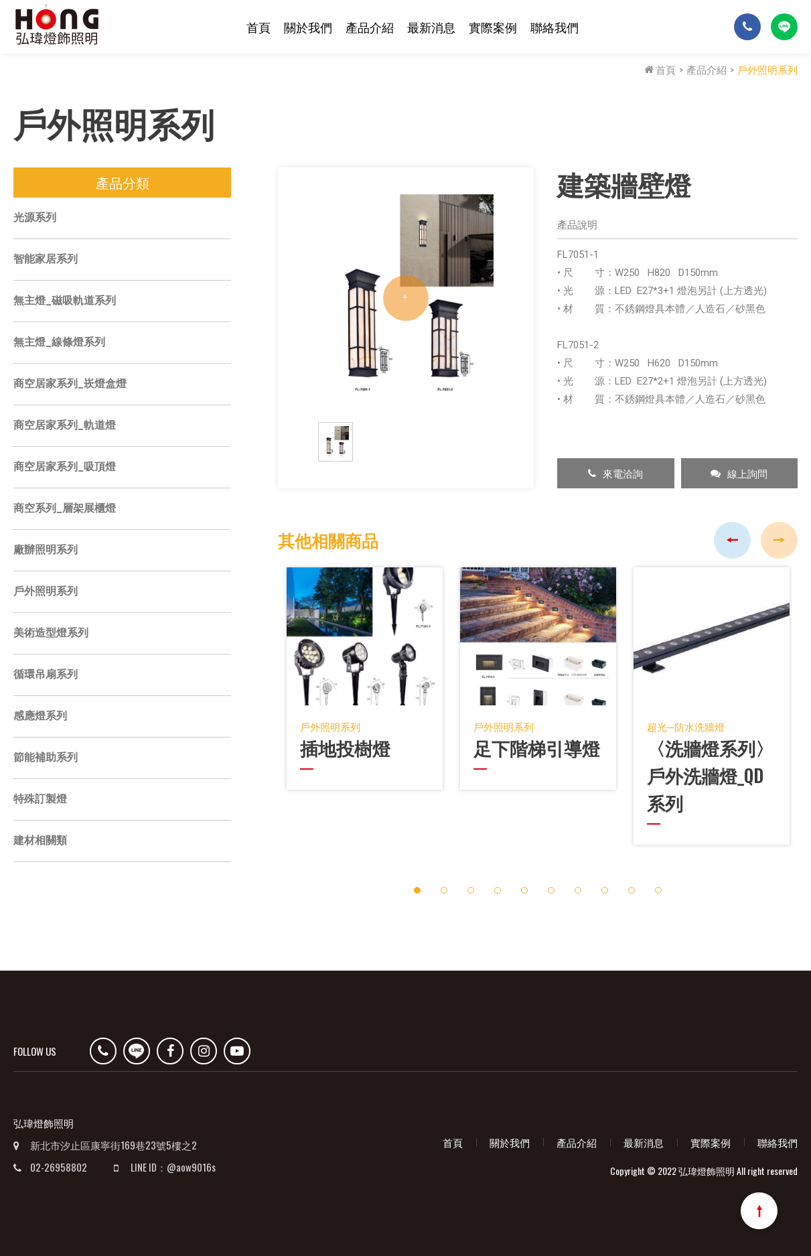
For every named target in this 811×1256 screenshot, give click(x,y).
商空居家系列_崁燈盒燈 (70, 384)
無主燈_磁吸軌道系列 (64, 301)
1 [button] (417, 887)
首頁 (258, 27)
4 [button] (497, 887)
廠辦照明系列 (45, 551)
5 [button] (524, 887)
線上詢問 (739, 474)
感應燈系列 (40, 717)
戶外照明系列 (767, 69)
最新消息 (431, 27)
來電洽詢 (615, 474)
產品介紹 (370, 27)
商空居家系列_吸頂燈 (64, 468)
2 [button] (443, 887)
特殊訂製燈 (40, 800)
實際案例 (493, 27)
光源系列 (34, 218)
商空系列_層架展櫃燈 (64, 509)
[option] (406, 299)
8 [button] (604, 887)
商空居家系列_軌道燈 (64, 426)
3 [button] (470, 887)
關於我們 (308, 27)
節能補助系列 (45, 758)
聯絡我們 (554, 27)
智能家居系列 (45, 260)
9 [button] (631, 887)
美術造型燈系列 (50, 634)
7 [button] (577, 887)
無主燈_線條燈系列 (59, 343)
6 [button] (550, 887)
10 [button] (659, 887)
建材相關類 (40, 841)
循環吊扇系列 (45, 675)
